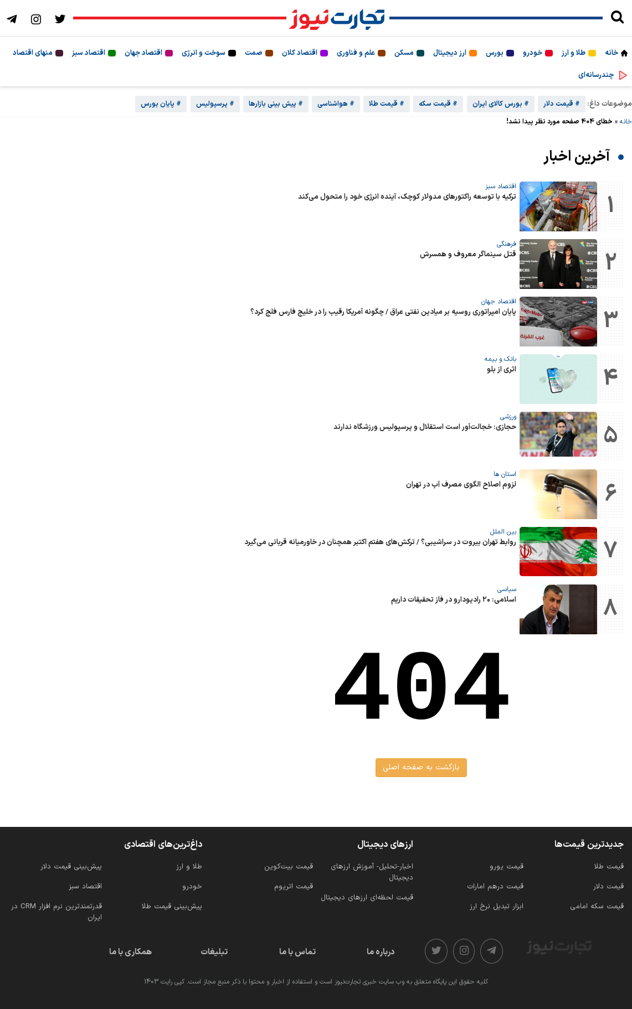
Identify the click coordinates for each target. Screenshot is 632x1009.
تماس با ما (297, 952)
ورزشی (508, 417)
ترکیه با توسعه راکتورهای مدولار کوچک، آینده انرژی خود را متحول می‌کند (407, 197)
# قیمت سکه (438, 104)
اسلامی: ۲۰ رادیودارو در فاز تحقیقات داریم (453, 600)
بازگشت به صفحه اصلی (421, 767)
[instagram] (464, 951)
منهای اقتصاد (33, 53)
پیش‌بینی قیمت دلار (71, 866)
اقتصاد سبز (88, 53)
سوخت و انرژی (203, 53)
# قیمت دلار (561, 104)
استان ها (505, 474)
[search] (617, 18)
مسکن (404, 53)
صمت (254, 53)
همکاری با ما (130, 952)
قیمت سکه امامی (597, 906)
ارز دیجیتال (449, 53)
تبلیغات (214, 952)
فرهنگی (506, 244)
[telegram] (491, 951)
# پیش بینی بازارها (276, 104)
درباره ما (381, 952)
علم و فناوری (356, 53)
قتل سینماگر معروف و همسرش (468, 254)
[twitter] (436, 951)
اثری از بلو (501, 369)
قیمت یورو (506, 866)
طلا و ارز (573, 53)
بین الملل (503, 532)
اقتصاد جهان (143, 53)
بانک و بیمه (500, 359)
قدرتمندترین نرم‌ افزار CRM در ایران (56, 912)
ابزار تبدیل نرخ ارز (496, 906)
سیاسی (506, 589)
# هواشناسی (335, 104)
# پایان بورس (161, 104)
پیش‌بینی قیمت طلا (172, 906)
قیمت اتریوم (293, 886)
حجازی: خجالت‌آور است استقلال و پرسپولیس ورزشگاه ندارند (424, 427)
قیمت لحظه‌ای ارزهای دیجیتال (367, 897)
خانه (611, 53)
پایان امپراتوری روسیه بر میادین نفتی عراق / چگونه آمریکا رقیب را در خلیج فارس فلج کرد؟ (383, 312)
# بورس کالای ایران (500, 104)
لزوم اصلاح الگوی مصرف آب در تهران (461, 484)
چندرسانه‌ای (596, 75)
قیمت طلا (609, 866)
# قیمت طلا (386, 104)
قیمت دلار (608, 886)
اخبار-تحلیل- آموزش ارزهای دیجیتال (372, 872)
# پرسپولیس (215, 104)
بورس (494, 53)
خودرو (532, 53)
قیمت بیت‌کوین (288, 866)
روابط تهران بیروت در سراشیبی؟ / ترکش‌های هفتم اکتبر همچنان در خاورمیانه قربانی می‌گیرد (380, 542)
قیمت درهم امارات (495, 886)
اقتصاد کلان (299, 53)
